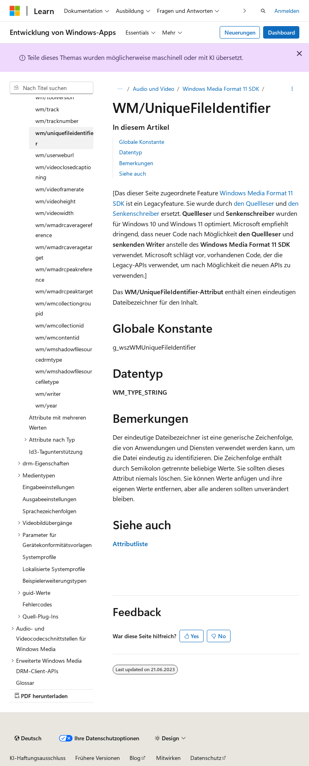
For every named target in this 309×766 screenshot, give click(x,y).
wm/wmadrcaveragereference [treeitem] (63, 230)
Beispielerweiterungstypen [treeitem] (55, 580)
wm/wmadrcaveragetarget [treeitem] (64, 252)
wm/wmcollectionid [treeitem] (59, 325)
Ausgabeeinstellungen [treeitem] (49, 499)
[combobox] (51, 88)
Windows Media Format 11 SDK (221, 88)
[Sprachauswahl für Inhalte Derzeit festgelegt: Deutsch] (28, 738)
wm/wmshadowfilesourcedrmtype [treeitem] (63, 354)
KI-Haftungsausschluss (38, 758)
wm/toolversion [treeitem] (54, 97)
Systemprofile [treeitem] (39, 557)
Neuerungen (240, 32)
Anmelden (286, 10)
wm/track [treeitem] (47, 109)
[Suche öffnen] (263, 11)
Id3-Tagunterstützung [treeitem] (55, 451)
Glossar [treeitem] (25, 682)
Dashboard (281, 32)
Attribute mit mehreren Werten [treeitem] (57, 423)
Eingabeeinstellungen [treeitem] (48, 487)
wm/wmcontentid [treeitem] (57, 337)
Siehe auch (132, 173)
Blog (135, 758)
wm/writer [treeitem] (48, 393)
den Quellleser (254, 203)
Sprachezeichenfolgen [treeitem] (49, 511)
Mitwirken (168, 758)
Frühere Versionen (97, 758)
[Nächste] (245, 10)
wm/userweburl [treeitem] (54, 155)
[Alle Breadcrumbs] (120, 88)
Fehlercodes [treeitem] (37, 604)
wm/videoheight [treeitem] (55, 201)
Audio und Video (153, 88)
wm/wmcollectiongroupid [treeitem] (63, 308)
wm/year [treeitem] (46, 405)
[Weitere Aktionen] (292, 88)
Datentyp (130, 152)
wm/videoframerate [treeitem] (59, 189)
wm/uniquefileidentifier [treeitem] (64, 138)
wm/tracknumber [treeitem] (56, 121)
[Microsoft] (15, 11)
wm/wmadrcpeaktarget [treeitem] (64, 291)
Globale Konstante (141, 141)
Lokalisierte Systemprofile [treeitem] (54, 569)
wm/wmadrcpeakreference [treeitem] (63, 274)
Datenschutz (205, 758)
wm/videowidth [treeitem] (54, 213)
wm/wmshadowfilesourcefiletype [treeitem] (63, 376)
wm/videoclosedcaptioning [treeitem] (63, 172)
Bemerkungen (136, 163)
